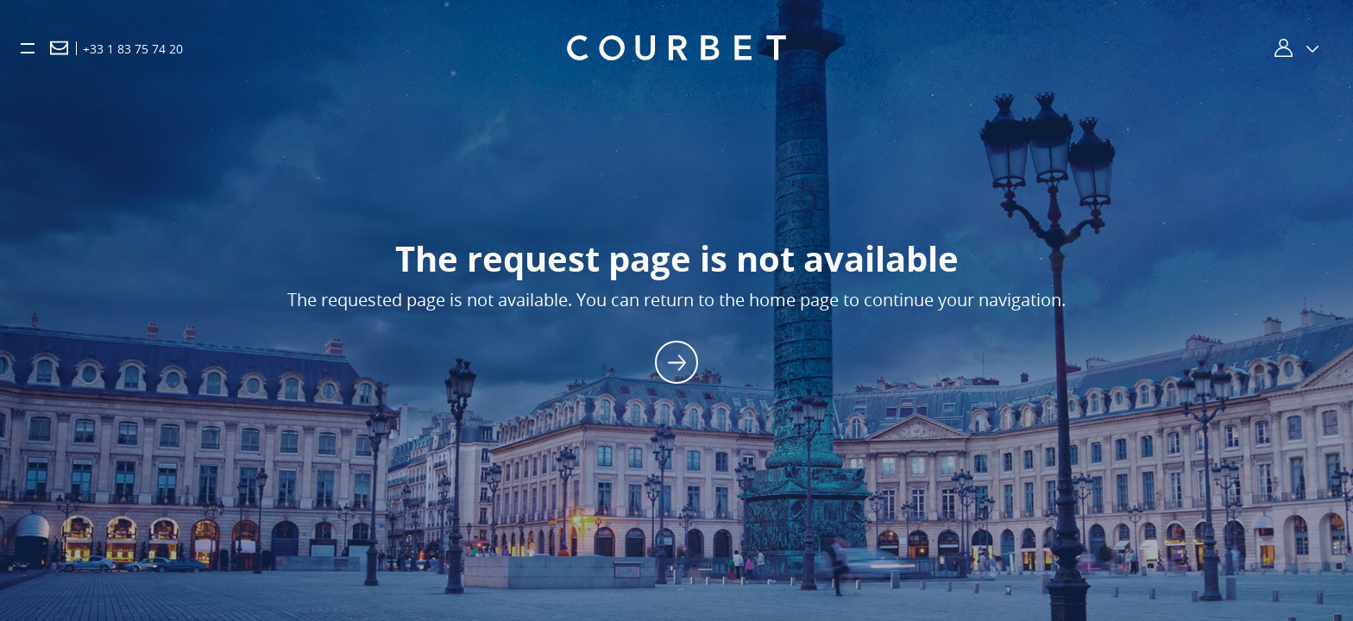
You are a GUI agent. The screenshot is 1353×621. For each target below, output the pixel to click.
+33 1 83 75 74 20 (133, 49)
